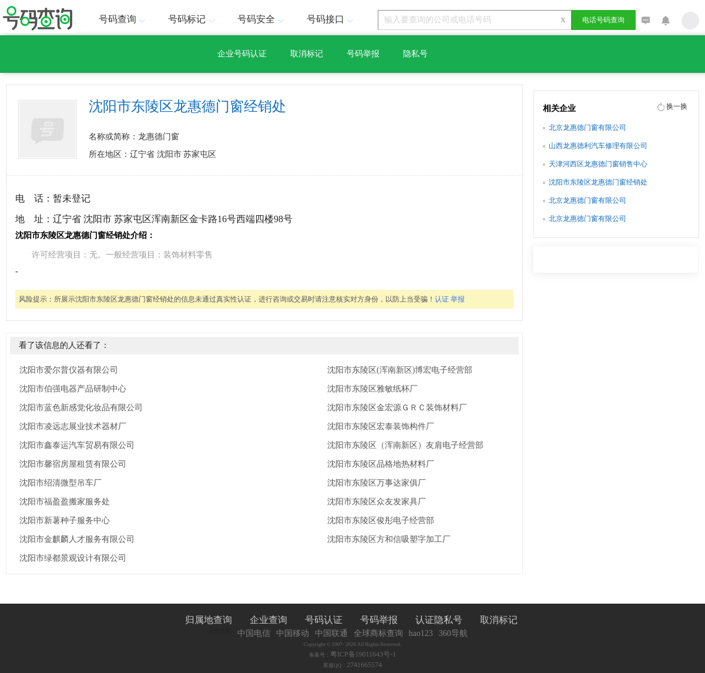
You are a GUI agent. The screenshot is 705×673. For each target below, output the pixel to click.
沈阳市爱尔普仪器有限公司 (68, 370)
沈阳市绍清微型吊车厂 (60, 482)
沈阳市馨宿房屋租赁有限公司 (72, 464)
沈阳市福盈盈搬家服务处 (64, 501)
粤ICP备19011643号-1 (363, 654)
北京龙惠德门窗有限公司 (587, 127)
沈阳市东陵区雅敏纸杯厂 (372, 388)
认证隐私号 (438, 620)
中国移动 (292, 633)
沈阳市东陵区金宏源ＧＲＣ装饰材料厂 (397, 407)
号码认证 (324, 620)
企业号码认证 (242, 53)
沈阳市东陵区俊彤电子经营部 (380, 520)
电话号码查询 (603, 20)
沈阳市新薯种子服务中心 (64, 520)
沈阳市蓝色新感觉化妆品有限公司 (81, 407)
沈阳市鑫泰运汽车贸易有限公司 (77, 445)
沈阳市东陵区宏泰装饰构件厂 (380, 426)
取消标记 (306, 53)
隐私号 (415, 53)
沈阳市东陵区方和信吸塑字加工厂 (389, 539)
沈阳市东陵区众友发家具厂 (376, 501)
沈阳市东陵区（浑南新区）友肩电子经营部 (405, 445)
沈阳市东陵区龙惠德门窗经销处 (598, 182)
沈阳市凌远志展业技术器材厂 (72, 426)
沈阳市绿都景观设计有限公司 (72, 558)
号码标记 (192, 19)
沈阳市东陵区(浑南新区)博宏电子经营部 (399, 370)
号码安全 (262, 19)
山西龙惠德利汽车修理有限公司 (598, 146)
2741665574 (364, 665)
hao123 (421, 633)
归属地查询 (208, 620)
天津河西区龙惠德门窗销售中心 (598, 164)
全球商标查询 (378, 633)
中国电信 (253, 633)
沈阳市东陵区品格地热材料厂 (380, 464)
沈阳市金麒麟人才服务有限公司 (77, 539)
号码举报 (363, 53)
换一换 (676, 106)
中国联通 (331, 633)
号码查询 (123, 19)
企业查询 (268, 620)
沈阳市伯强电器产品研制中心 (72, 388)
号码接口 (331, 19)
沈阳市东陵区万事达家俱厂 (376, 482)
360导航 (453, 633)
